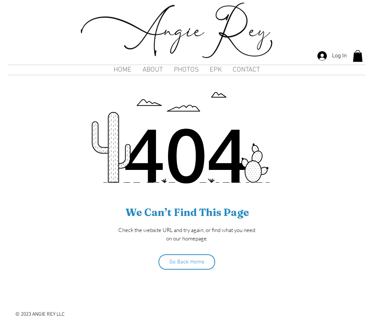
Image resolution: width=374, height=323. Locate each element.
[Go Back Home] (187, 262)
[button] (358, 56)
